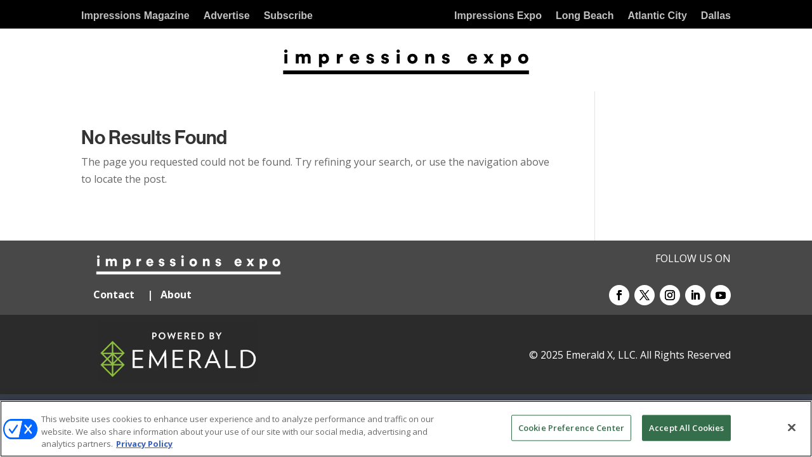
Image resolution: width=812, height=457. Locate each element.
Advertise (227, 16)
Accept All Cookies (686, 427)
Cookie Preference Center (571, 427)
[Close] (792, 427)
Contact (113, 294)
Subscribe (288, 16)
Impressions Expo (498, 16)
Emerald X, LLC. (602, 355)
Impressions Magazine (135, 16)
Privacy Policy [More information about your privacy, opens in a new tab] (144, 443)
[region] (406, 429)
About (177, 294)
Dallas (716, 16)
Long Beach (585, 16)
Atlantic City (656, 16)
